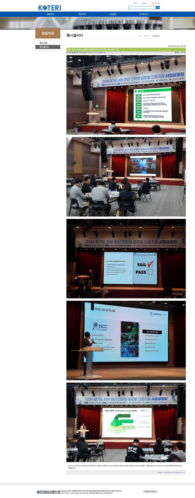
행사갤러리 (44, 47)
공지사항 (43, 43)
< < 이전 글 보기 (168, 472)
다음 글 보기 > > (179, 472)
